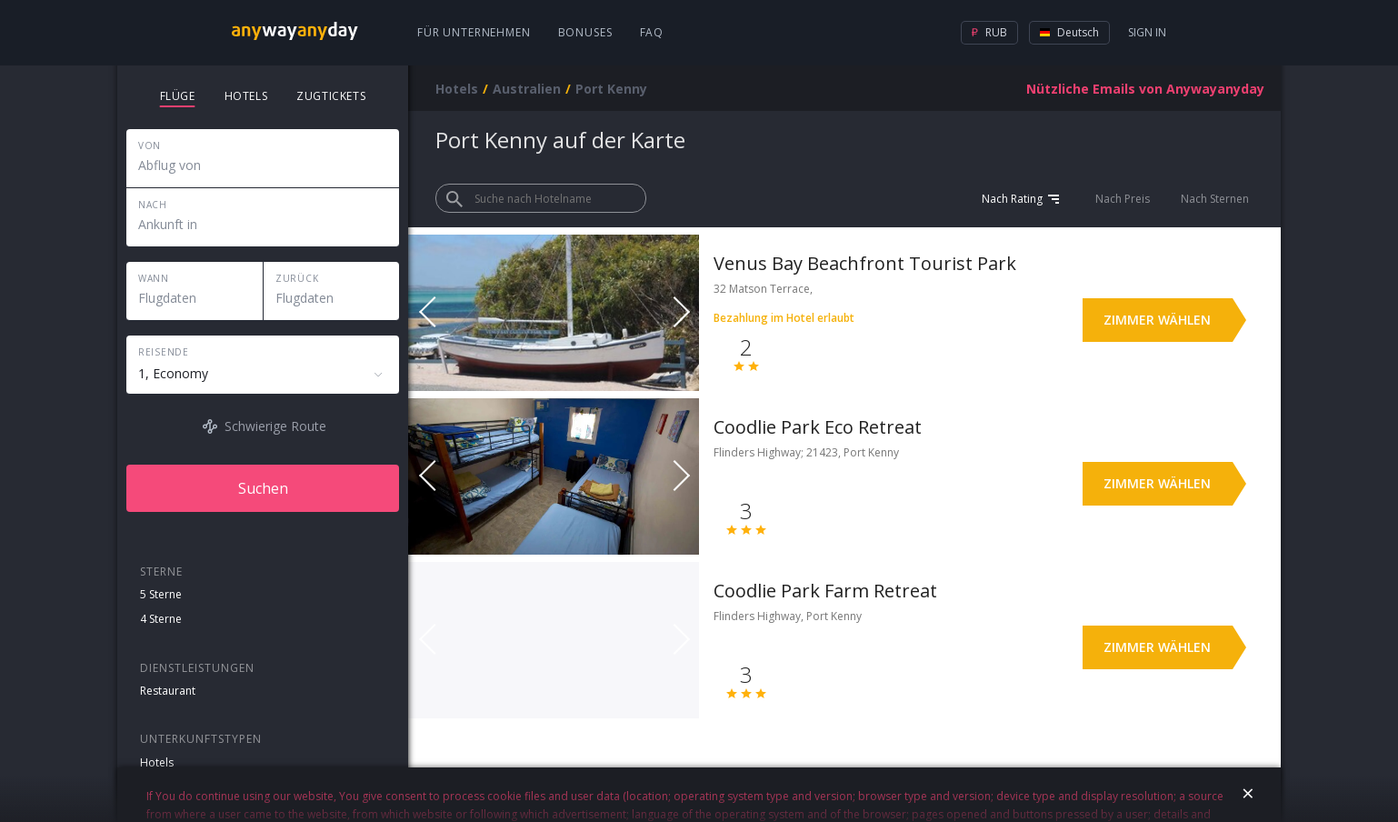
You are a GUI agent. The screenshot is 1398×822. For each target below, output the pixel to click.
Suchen (263, 488)
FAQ (652, 32)
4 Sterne (161, 619)
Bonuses (585, 32)
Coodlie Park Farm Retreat (825, 590)
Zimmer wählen (1157, 319)
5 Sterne (161, 594)
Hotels (157, 762)
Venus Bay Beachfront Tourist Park (865, 263)
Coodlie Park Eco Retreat (818, 427)
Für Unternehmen (474, 32)
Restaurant (167, 690)
